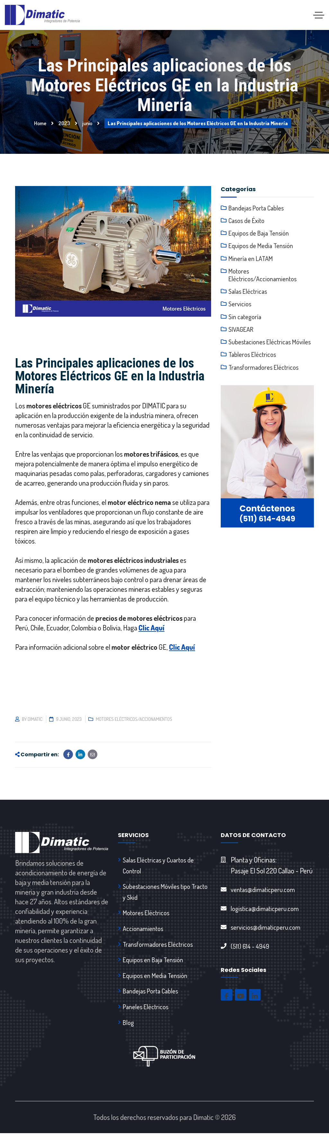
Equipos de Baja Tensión (258, 233)
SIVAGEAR (240, 332)
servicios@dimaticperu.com (265, 928)
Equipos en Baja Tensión (153, 962)
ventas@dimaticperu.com (263, 889)
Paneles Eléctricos (145, 1010)
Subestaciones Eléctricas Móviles (269, 344)
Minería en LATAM (250, 259)
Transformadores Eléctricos (263, 370)
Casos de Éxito (246, 221)
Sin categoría (244, 319)
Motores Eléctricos (146, 914)
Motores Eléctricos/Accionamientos (134, 719)
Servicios (239, 306)
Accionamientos (143, 930)
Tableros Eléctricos (252, 357)
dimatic (35, 719)
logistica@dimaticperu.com (265, 909)
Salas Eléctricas (247, 293)
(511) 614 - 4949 (250, 947)
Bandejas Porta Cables (256, 208)
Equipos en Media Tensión (155, 978)
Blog (128, 1026)
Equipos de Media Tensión (260, 246)
